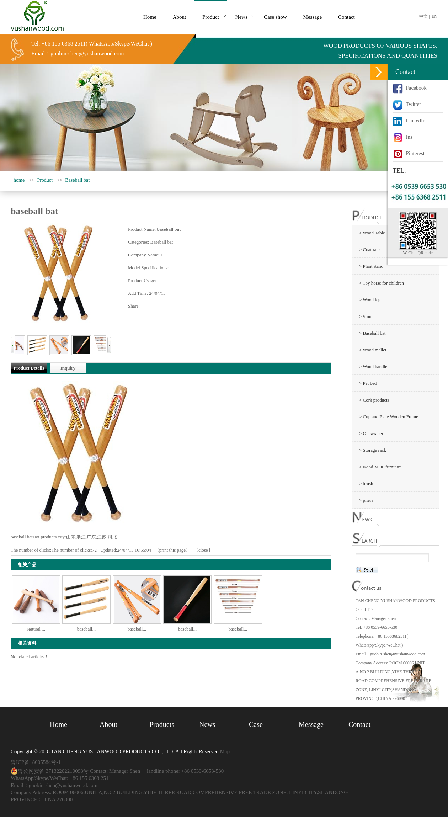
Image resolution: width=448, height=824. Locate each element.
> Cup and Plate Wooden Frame (388, 416)
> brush (366, 483)
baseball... (86, 629)
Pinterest (409, 153)
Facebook (410, 88)
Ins (402, 137)
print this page (172, 550)
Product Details (29, 368)
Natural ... (36, 629)
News (207, 724)
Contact (359, 724)
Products (161, 724)
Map (225, 751)
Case (256, 724)
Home (58, 724)
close (203, 550)
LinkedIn (409, 120)
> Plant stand (371, 266)
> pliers (366, 500)
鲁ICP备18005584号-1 (36, 762)
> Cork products (374, 400)
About (108, 724)
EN (434, 16)
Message (311, 724)
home (19, 180)
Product (45, 180)
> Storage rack (372, 450)
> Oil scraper (371, 433)
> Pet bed (368, 383)
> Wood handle (373, 366)
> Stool (366, 316)
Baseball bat (77, 180)
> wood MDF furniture (380, 466)
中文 (423, 16)
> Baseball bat (372, 333)
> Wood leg (369, 299)
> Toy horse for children (381, 283)
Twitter (407, 104)
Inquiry (68, 368)
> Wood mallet (372, 349)
